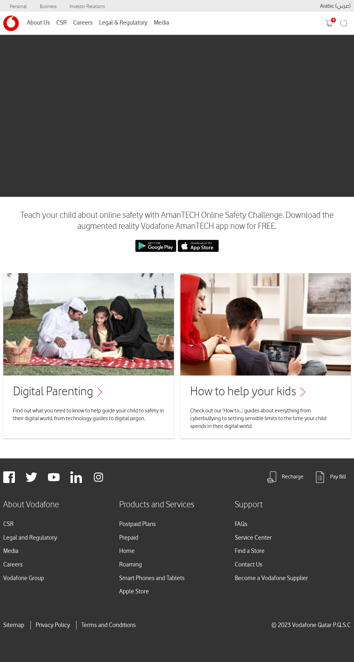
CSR (61, 22)
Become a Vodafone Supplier (271, 578)
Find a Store (250, 551)
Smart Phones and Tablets (152, 578)
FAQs (241, 524)
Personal (18, 6)
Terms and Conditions (108, 625)
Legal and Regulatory (30, 537)
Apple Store (134, 591)
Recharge (284, 477)
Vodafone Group (23, 578)
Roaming (130, 564)
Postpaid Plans (137, 524)
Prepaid (128, 537)
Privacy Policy (53, 625)
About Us (38, 22)
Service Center (253, 537)
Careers (83, 22)
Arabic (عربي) (335, 6)
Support (249, 505)
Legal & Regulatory (123, 22)
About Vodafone (31, 505)
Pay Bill (330, 477)
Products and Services (156, 505)
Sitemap (13, 625)
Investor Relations (87, 6)
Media (161, 22)
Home (127, 551)
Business (48, 6)
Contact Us (248, 564)
